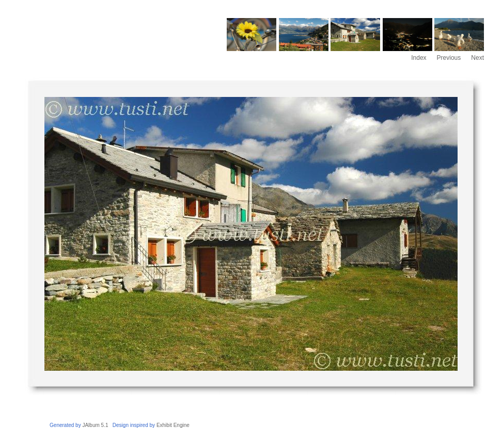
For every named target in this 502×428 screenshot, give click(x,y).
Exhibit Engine (173, 425)
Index (418, 57)
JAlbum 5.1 (95, 425)
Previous (449, 57)
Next (477, 57)
